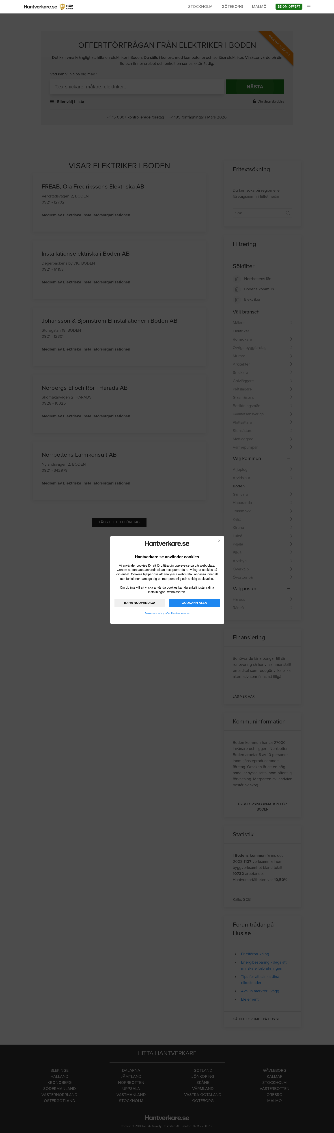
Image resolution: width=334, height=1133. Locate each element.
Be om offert (289, 7)
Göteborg (232, 6)
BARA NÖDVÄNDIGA (139, 603)
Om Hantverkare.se (178, 613)
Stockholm (200, 6)
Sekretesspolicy (154, 613)
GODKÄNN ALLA (194, 603)
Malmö (259, 6)
